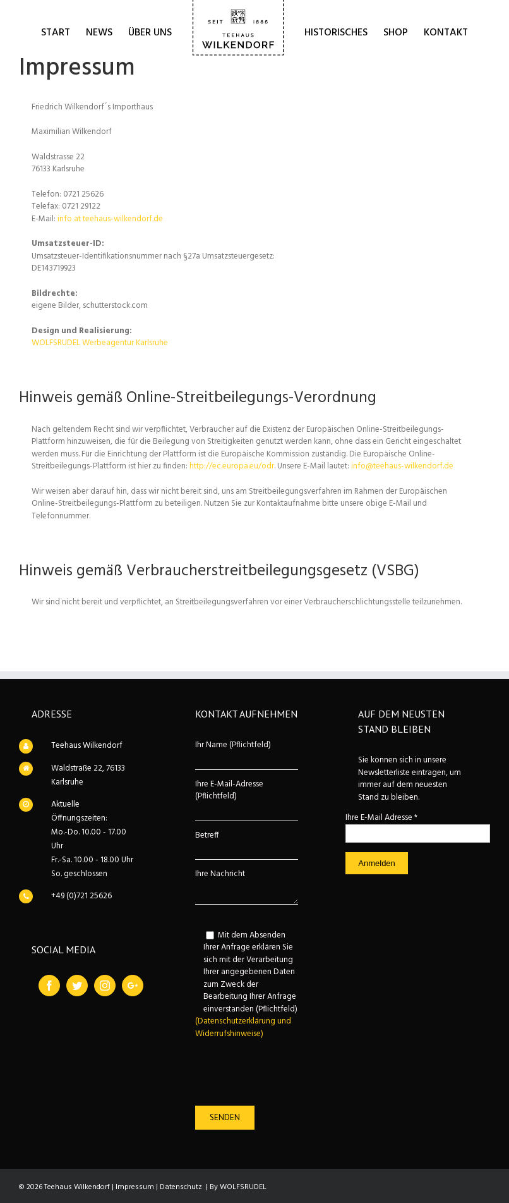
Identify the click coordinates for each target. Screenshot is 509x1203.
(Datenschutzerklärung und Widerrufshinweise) (243, 1028)
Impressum (135, 1187)
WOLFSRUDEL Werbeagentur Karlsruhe (100, 343)
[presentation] (278, 1072)
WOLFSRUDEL (243, 1187)
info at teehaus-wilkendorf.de (110, 219)
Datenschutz (181, 1187)
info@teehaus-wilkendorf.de (402, 466)
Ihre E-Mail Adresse (381, 817)
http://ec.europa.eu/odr (231, 466)
